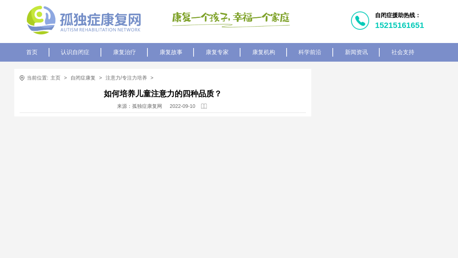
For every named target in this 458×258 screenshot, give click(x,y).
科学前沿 (309, 52)
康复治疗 (124, 52)
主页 (55, 78)
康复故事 (171, 52)
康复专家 (217, 52)
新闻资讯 (356, 52)
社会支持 (402, 52)
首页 (32, 52)
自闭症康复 (83, 78)
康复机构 (263, 52)
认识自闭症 (75, 52)
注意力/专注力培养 (126, 78)
